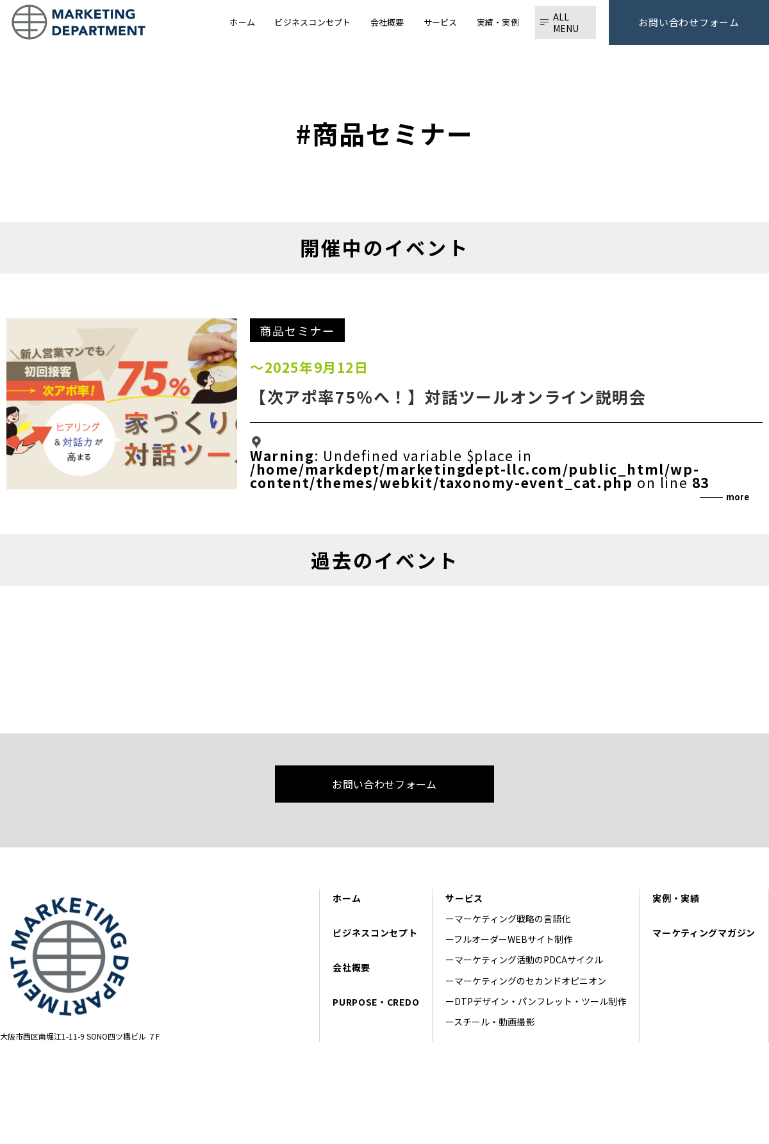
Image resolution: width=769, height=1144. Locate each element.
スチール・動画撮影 (494, 1021)
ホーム (347, 898)
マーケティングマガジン (704, 932)
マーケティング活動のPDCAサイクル (528, 959)
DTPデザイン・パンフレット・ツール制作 (540, 1001)
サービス (464, 898)
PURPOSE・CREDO (376, 1001)
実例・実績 (676, 898)
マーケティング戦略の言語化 (516, 918)
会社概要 (351, 967)
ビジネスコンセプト (375, 932)
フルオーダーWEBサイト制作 (513, 939)
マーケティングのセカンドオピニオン (530, 980)
